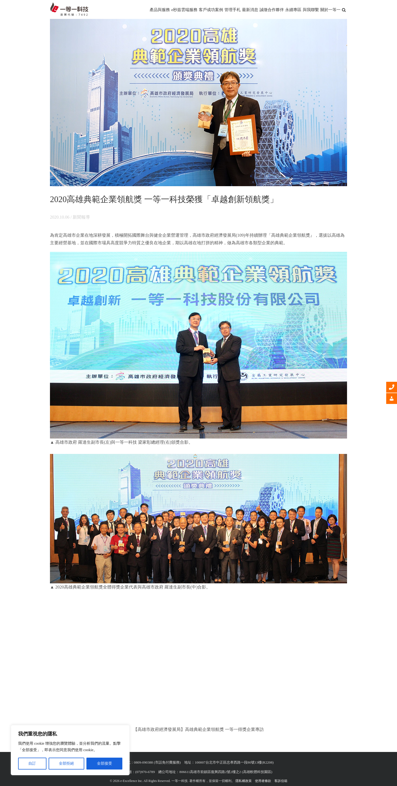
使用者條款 (263, 781)
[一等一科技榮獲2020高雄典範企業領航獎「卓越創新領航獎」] (198, 102)
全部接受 (104, 763)
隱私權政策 (243, 781)
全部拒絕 (66, 763)
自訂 (32, 763)
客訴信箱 (280, 781)
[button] (344, 9)
